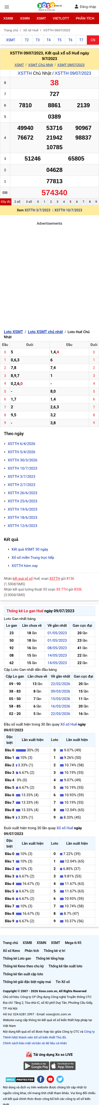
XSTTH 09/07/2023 (73, 73)
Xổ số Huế (68, 724)
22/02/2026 (60, 684)
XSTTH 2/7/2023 (21, 485)
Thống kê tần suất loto (65, 966)
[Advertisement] (49, 275)
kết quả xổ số (23, 578)
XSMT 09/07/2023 (70, 65)
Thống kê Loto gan (17, 958)
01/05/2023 (57, 633)
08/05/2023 (57, 648)
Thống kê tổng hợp (50, 958)
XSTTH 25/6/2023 (22, 501)
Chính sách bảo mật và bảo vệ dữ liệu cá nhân (35, 1043)
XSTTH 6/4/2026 (21, 444)
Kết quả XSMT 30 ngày (30, 549)
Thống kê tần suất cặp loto (23, 974)
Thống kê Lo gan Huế (25, 611)
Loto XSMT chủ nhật (45, 332)
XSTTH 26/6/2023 (22, 493)
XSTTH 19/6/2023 (22, 509)
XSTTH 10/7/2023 (68, 210)
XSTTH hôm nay (25, 566)
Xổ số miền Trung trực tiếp (33, 557)
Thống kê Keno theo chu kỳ (23, 966)
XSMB (8, 18)
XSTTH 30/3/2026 (22, 460)
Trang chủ (10, 943)
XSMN (25, 18)
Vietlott (61, 18)
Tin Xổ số (63, 982)
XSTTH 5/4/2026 (21, 452)
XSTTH (25, 73)
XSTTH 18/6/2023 (22, 517)
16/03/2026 (60, 706)
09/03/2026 (60, 691)
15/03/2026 (60, 699)
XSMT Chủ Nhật (40, 65)
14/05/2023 (57, 655)
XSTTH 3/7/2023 (37, 210)
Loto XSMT (13, 332)
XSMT (41, 18)
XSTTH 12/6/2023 (22, 526)
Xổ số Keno (11, 951)
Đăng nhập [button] (85, 7)
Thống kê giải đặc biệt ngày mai (27, 982)
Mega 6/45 (73, 943)
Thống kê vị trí (54, 951)
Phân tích (85, 18)
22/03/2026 (60, 714)
